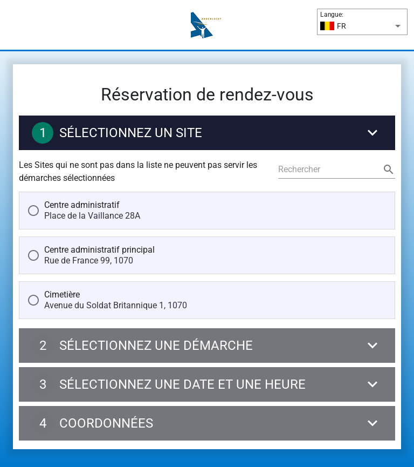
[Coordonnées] (207, 426)
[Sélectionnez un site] (207, 135)
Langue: (331, 14)
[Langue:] (367, 26)
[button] (362, 26)
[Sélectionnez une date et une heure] (207, 387)
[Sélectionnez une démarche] (207, 348)
